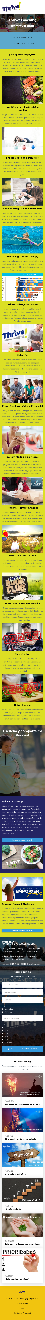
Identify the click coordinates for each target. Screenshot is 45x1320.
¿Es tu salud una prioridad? (17, 1279)
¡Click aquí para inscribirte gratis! (22, 1049)
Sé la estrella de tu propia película (20, 1139)
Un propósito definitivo (15, 1174)
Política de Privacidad (23, 44)
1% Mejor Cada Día (13, 1209)
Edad (3, 1024)
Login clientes (19, 37)
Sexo (3, 1006)
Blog (30, 37)
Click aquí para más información (22, 840)
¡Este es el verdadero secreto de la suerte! (24, 1244)
